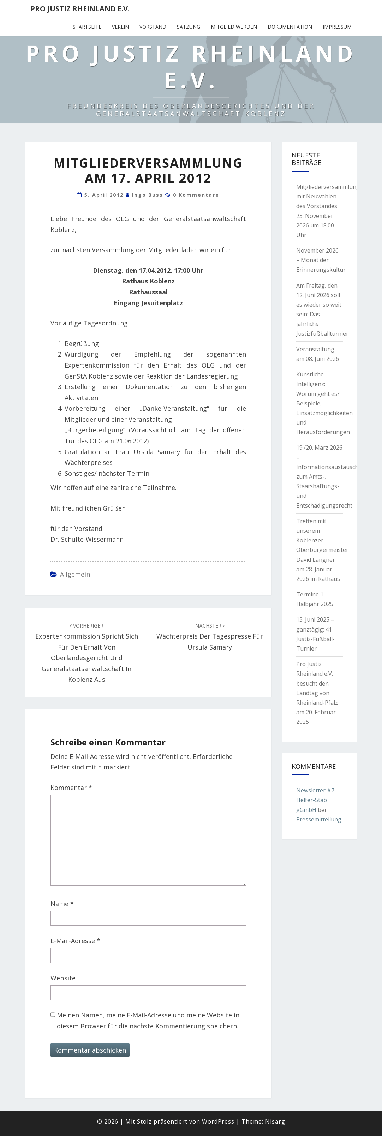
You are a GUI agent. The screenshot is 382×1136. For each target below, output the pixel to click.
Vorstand (152, 26)
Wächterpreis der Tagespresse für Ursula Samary (209, 636)
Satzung (188, 26)
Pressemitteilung (318, 819)
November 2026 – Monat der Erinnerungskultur (321, 260)
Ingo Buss (147, 194)
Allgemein (75, 574)
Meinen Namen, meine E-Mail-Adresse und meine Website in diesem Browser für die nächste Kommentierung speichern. (148, 1020)
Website (63, 978)
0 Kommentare (196, 194)
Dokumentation (290, 26)
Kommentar (71, 787)
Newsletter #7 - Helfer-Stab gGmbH (317, 799)
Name (62, 903)
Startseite (87, 26)
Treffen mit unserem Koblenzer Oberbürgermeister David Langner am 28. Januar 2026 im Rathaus (322, 550)
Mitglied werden (234, 26)
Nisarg (275, 1121)
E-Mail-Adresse (75, 940)
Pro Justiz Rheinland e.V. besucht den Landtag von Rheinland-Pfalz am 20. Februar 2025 (317, 693)
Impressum (337, 26)
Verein (120, 26)
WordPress (218, 1121)
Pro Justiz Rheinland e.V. (80, 8)
